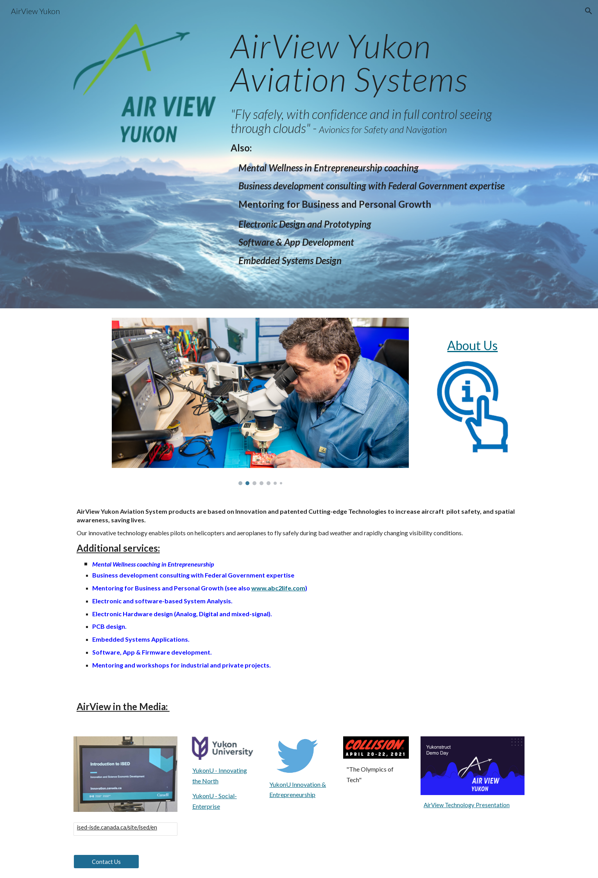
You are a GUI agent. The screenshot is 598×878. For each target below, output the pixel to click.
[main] (376, 62)
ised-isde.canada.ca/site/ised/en (117, 827)
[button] (588, 11)
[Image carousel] (260, 401)
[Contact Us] (106, 862)
